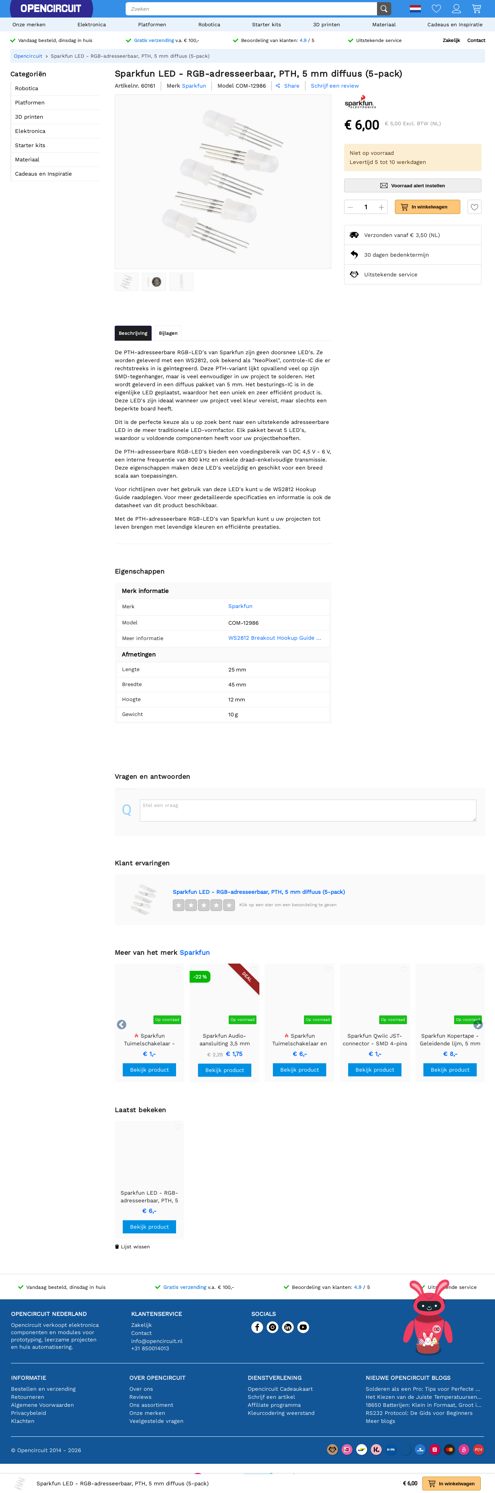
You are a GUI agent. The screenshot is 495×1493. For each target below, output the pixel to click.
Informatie (28, 1377)
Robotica (209, 24)
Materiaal (384, 24)
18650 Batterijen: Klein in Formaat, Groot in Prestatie (425, 1405)
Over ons (141, 1389)
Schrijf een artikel (271, 1397)
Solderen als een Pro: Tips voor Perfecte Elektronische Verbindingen (425, 1389)
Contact (476, 40)
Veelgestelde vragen (156, 1421)
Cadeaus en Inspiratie (455, 24)
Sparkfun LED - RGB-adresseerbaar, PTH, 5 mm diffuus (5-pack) (259, 892)
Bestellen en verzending (43, 1389)
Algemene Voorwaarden (42, 1405)
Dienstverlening (274, 1377)
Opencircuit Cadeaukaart (280, 1389)
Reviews (140, 1397)
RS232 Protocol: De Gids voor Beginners (419, 1413)
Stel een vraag (160, 805)
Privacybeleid (28, 1413)
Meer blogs (380, 1421)
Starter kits (266, 24)
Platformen (152, 24)
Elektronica (91, 24)
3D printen (326, 24)
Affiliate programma (274, 1405)
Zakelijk (451, 40)
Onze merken (29, 24)
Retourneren (27, 1397)
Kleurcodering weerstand (281, 1413)
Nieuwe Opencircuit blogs (408, 1377)
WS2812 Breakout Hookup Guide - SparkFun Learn (271, 638)
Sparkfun (230, 606)
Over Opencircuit (157, 1377)
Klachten (22, 1421)
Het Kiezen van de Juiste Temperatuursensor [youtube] (425, 1397)
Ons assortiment (151, 1405)
